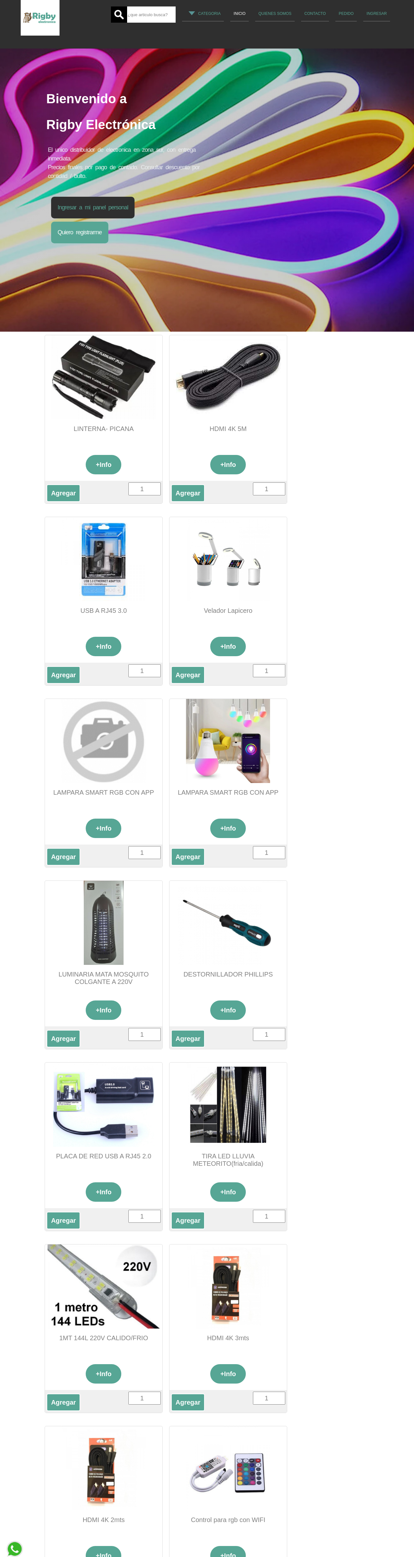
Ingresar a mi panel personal (93, 207)
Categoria (205, 13)
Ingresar (376, 13)
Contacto (315, 13)
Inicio (239, 13)
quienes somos (274, 13)
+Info (96, 464)
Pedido (346, 13)
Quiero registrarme (80, 232)
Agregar (63, 493)
